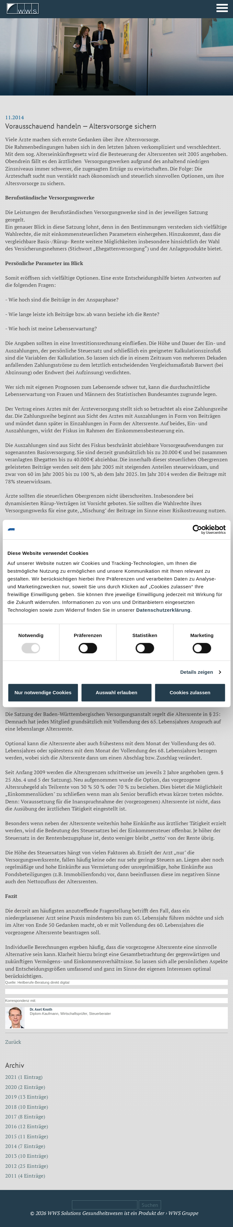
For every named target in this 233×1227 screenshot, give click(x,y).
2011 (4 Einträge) (25, 1175)
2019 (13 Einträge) (26, 1096)
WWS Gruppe (183, 1213)
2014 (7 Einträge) (25, 1146)
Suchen (150, 1205)
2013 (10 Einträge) (26, 1155)
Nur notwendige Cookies (43, 692)
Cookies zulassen (189, 692)
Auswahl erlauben (116, 692)
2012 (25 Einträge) (26, 1165)
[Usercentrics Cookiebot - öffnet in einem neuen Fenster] (197, 529)
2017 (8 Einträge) (25, 1116)
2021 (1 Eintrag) (23, 1076)
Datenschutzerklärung (163, 610)
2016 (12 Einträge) (26, 1126)
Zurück (13, 1041)
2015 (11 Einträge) (26, 1136)
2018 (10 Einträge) (26, 1106)
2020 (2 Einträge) (25, 1087)
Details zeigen (196, 672)
